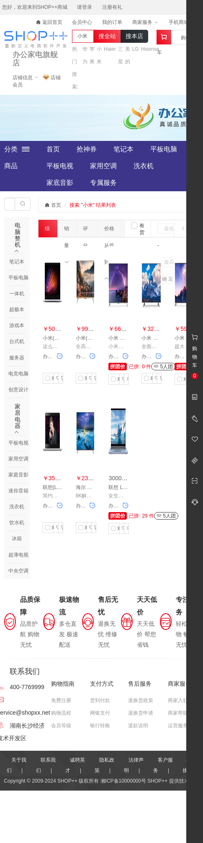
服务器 (16, 358)
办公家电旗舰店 (35, 59)
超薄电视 (18, 555)
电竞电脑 (18, 374)
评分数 (85, 231)
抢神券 (87, 149)
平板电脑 (163, 149)
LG (135, 49)
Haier (110, 49)
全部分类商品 (17, 149)
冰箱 (17, 538)
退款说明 (138, 726)
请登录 (84, 7)
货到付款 (100, 700)
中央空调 (18, 571)
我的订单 (112, 22)
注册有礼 (112, 7)
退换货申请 (140, 713)
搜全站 (107, 36)
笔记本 (123, 149)
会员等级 (61, 726)
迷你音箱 (18, 491)
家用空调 (103, 165)
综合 (47, 231)
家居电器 (18, 416)
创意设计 (18, 390)
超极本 (16, 309)
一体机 (16, 294)
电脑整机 (18, 235)
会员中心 (82, 22)
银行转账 (100, 726)
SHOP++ (157, 781)
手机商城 (181, 22)
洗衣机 (144, 165)
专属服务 (103, 182)
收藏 (57, 378)
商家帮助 (178, 713)
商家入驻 (178, 700)
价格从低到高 (109, 231)
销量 (66, 231)
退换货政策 (140, 700)
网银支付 (100, 713)
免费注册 (61, 700)
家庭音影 (18, 475)
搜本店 (134, 36)
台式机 (16, 341)
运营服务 (178, 726)
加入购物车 (62, 378)
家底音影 (59, 182)
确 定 (167, 279)
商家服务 (145, 22)
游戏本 (16, 325)
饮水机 (16, 523)
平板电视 (59, 165)
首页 (53, 149)
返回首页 (49, 22)
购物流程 (61, 713)
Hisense (150, 49)
